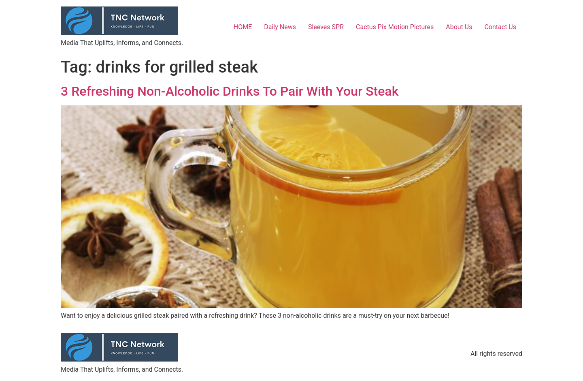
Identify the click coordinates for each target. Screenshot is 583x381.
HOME (243, 27)
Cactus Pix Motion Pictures (395, 27)
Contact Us (500, 27)
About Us (459, 27)
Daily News (280, 27)
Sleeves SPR (326, 27)
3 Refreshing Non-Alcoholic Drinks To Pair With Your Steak (229, 91)
